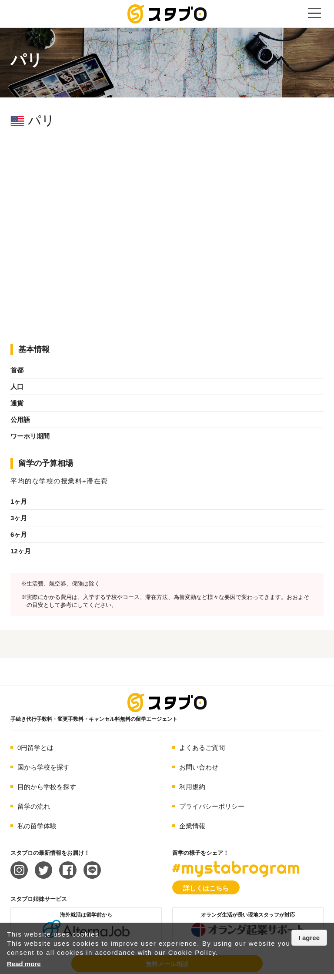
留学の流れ (33, 806)
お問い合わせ (198, 767)
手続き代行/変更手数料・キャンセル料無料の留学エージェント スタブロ (167, 13)
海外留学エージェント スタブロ (167, 702)
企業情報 (192, 826)
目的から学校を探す (46, 786)
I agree (309, 937)
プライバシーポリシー (211, 806)
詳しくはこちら (206, 888)
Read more (24, 964)
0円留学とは (35, 747)
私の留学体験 (37, 826)
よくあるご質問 (202, 747)
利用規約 (192, 786)
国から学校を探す (43, 767)
